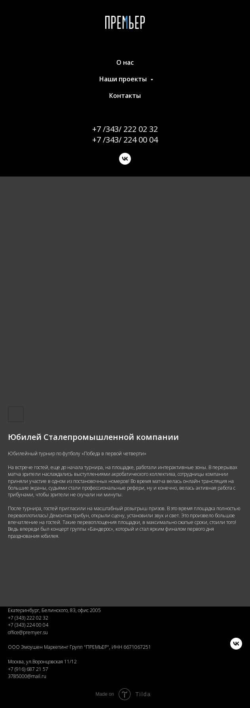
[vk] (125, 159)
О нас (125, 62)
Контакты (125, 95)
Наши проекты (123, 79)
